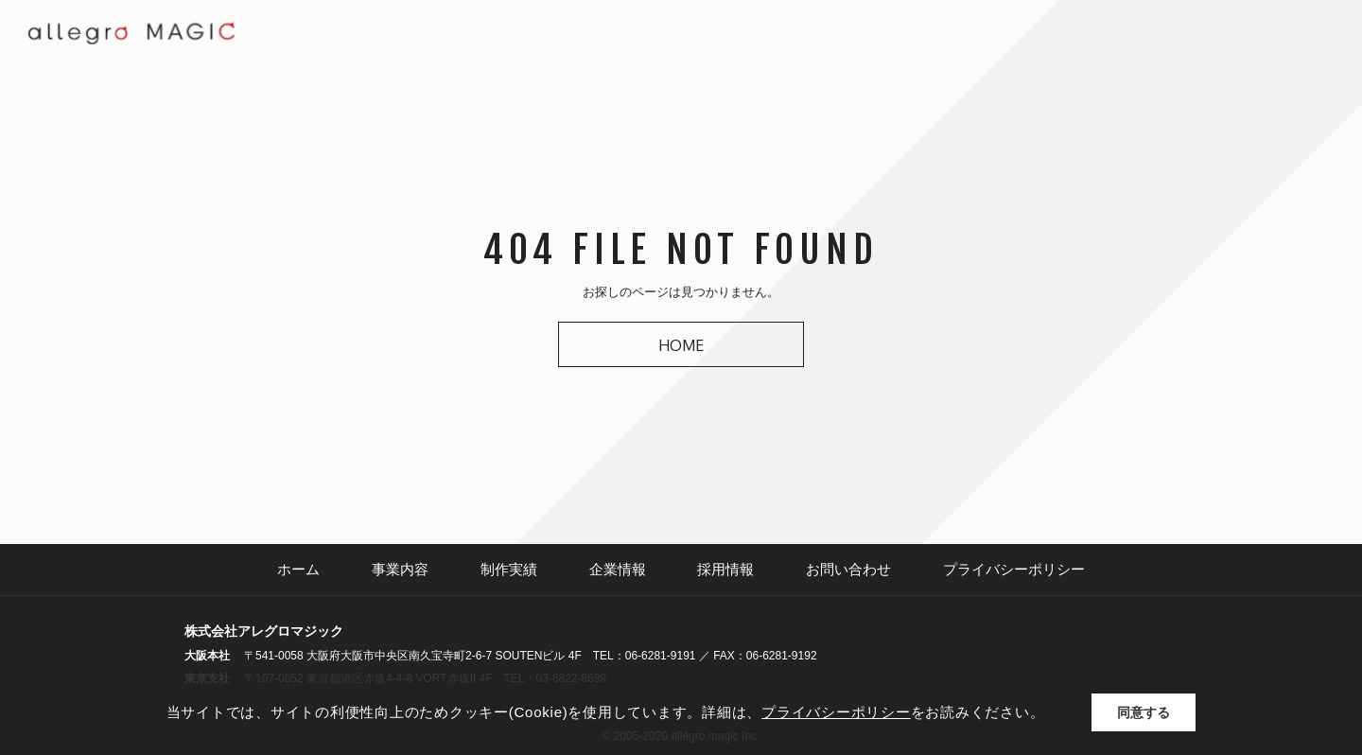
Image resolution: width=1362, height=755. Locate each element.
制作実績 (508, 569)
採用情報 (725, 569)
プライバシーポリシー (1014, 569)
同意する (1143, 712)
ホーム (298, 569)
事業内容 (400, 569)
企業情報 (617, 569)
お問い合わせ (848, 569)
